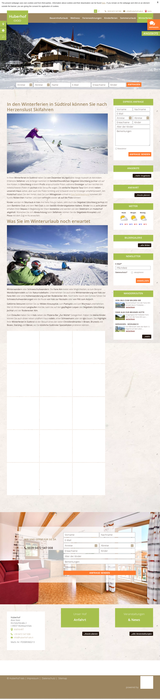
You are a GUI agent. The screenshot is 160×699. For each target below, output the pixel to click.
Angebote (150, 33)
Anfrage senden (140, 154)
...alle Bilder (144, 245)
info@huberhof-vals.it (134, 11)
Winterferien (145, 18)
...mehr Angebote (142, 175)
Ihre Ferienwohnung (80, 194)
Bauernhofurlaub (59, 18)
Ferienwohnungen (92, 18)
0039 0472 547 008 (114, 11)
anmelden (143, 280)
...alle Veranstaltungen (141, 633)
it (98, 11)
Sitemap (62, 678)
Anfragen (134, 84)
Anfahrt (19, 629)
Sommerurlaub (128, 18)
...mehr (146, 336)
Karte (149, 11)
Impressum (33, 678)
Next (135, 54)
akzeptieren (139, 272)
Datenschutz (48, 678)
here (103, 3)
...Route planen (143, 195)
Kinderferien (111, 18)
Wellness (75, 18)
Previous (29, 54)
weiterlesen (130, 307)
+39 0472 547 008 (22, 634)
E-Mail (118, 264)
